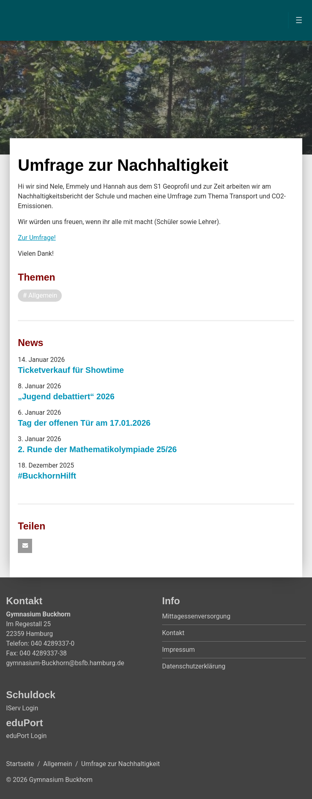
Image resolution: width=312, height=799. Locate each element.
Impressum (178, 649)
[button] (25, 546)
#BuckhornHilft (47, 475)
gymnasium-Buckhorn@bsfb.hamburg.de (65, 663)
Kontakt (173, 633)
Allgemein (57, 764)
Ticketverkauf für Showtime (71, 370)
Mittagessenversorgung (196, 616)
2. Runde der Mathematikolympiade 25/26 (97, 449)
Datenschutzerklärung (193, 666)
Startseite (20, 764)
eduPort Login (26, 736)
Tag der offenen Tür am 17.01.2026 (84, 422)
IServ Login (22, 708)
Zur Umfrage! (37, 238)
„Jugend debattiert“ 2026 (66, 396)
